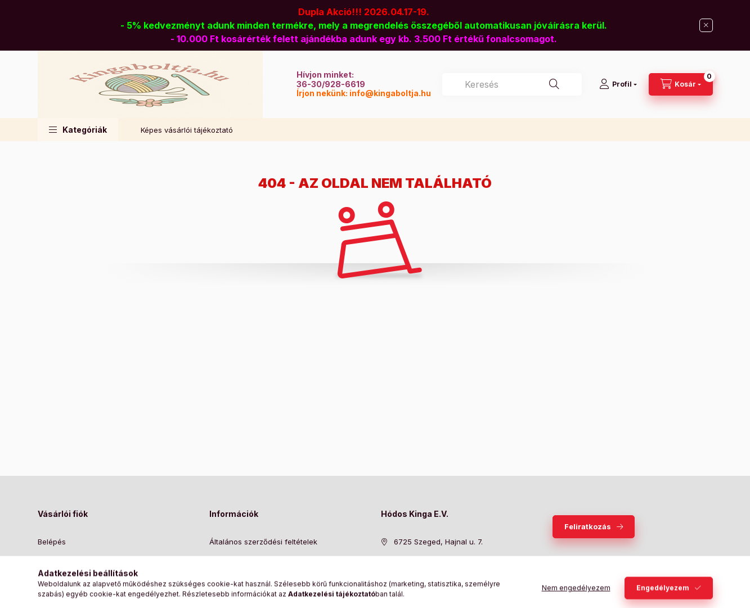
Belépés (52, 541)
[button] (78, 129)
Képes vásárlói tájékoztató (187, 129)
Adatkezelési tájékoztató (252, 559)
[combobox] (512, 84)
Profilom (52, 575)
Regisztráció (59, 559)
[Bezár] (706, 25)
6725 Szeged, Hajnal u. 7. (438, 541)
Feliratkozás (587, 526)
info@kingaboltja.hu (390, 93)
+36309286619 (420, 559)
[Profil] (618, 84)
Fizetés (221, 575)
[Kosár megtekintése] (681, 84)
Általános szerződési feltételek (263, 541)
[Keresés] (554, 84)
